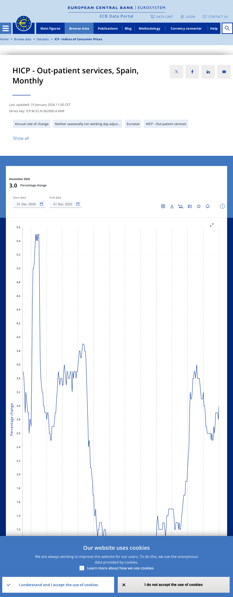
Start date (19, 197)
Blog (128, 28)
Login (190, 16)
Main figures (50, 28)
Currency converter (186, 28)
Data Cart (164, 16)
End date (55, 197)
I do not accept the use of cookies (174, 585)
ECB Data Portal (117, 16)
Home (4, 39)
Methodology (149, 28)
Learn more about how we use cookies (120, 568)
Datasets (43, 39)
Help (214, 28)
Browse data (79, 28)
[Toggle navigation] (5, 28)
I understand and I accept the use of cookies (58, 584)
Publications (108, 28)
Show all (21, 138)
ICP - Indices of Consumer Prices (78, 39)
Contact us (218, 16)
